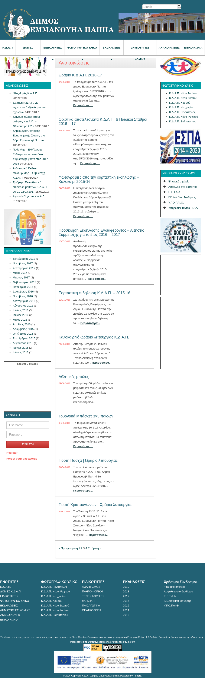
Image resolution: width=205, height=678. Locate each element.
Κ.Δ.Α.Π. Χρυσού (179, 102)
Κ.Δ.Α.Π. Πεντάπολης (182, 112)
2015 (126, 605)
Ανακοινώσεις (74, 63)
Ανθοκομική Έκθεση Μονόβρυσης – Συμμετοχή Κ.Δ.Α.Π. (29, 173)
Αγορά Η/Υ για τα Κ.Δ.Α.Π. (29, 196)
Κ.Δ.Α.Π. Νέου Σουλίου (183, 93)
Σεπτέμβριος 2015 (24, 338)
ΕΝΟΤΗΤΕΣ (9, 582)
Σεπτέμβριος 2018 (24, 258)
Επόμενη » (94, 548)
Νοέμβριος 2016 (23, 296)
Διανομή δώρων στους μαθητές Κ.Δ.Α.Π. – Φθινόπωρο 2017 (26, 121)
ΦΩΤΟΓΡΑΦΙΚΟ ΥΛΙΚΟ (82, 51)
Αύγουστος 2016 (23, 305)
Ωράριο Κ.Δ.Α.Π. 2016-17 (80, 75)
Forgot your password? (21, 458)
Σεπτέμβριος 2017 (24, 268)
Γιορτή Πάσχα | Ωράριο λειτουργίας (88, 460)
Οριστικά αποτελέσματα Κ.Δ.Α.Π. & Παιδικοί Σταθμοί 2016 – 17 (103, 121)
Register (11, 452)
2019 (126, 586)
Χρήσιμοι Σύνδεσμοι (180, 582)
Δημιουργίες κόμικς (139, 51)
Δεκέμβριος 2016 (23, 291)
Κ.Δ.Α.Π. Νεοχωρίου (181, 107)
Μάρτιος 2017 (21, 277)
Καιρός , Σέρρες (27, 363)
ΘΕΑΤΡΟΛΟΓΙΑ (91, 610)
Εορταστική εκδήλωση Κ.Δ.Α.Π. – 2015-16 (94, 293)
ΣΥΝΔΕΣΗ (28, 444)
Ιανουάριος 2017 (23, 286)
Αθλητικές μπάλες (74, 377)
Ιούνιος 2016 (20, 315)
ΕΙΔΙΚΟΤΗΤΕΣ (52, 51)
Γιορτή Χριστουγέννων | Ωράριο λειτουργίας (95, 505)
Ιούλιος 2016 (20, 310)
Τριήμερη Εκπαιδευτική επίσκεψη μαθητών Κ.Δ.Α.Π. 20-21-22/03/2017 (30, 187)
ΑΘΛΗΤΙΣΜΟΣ (91, 586)
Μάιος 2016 (20, 319)
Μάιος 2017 (20, 272)
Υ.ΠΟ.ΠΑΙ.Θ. (176, 202)
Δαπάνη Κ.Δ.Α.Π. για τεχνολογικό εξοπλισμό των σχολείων (29, 107)
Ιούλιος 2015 (20, 347)
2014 (126, 610)
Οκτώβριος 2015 (23, 333)
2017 (126, 596)
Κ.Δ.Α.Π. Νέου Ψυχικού (183, 116)
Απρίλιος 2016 (21, 324)
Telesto (137, 675)
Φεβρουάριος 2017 (24, 282)
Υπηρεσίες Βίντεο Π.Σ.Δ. (183, 207)
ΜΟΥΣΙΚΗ (88, 600)
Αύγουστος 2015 (23, 343)
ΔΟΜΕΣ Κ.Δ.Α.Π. (28, 51)
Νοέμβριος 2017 (23, 263)
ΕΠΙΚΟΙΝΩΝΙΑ (193, 47)
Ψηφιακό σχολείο (178, 181)
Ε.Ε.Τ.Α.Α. (174, 192)
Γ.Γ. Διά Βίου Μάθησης (182, 197)
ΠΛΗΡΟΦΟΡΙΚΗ (92, 591)
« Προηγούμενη (68, 548)
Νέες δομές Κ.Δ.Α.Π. (25, 93)
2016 (126, 600)
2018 (126, 591)
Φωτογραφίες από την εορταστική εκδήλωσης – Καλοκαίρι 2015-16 (99, 179)
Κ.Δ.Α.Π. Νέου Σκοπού (183, 98)
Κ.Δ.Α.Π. (7, 47)
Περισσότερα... (83, 105)
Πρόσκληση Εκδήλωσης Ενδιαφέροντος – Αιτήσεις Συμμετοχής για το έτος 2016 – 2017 (101, 232)
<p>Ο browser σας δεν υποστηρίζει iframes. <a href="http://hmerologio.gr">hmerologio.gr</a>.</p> (180, 273)
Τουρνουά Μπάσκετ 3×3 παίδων (86, 416)
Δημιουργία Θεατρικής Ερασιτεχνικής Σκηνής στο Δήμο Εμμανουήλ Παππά (29, 135)
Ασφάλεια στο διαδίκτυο (183, 186)
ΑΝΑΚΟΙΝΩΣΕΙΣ (169, 47)
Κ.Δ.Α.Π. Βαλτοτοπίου (182, 121)
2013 (126, 614)
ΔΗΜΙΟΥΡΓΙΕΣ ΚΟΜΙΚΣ (15, 610)
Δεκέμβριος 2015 (23, 329)
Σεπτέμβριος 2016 (24, 300)
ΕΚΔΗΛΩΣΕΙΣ (112, 51)
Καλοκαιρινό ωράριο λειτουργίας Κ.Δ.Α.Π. (94, 337)
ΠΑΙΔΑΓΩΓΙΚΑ (91, 605)
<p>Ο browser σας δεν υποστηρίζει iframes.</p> (181, 332)
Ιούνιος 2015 (20, 352)
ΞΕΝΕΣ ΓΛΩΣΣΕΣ (93, 596)
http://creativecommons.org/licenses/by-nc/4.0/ (109, 642)
